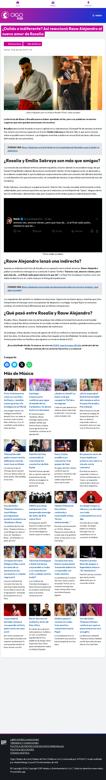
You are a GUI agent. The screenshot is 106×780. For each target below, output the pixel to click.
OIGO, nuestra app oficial (66, 345)
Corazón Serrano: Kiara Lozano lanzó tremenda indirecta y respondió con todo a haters (66, 560)
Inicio (18, 4)
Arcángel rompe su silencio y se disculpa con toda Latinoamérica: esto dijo (91, 505)
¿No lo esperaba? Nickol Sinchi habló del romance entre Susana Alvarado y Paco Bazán (91, 393)
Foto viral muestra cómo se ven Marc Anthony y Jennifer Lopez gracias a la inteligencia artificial (15, 393)
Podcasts (88, 4)
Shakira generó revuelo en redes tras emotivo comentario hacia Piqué (66, 618)
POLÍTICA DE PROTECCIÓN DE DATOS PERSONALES (37, 746)
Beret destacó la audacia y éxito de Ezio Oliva (40, 615)
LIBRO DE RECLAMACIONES (24, 739)
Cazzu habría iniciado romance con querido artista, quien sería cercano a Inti (15, 618)
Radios (53, 4)
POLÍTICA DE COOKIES (22, 749)
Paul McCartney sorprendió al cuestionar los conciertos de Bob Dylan (40, 454)
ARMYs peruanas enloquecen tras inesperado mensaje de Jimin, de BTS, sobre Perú (40, 505)
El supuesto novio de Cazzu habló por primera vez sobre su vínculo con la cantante (91, 454)
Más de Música (34, 44)
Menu (97, 15)
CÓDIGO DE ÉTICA (20, 753)
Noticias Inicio (14, 44)
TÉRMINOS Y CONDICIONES (24, 743)
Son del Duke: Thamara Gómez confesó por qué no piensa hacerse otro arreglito (91, 618)
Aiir (23, 771)
